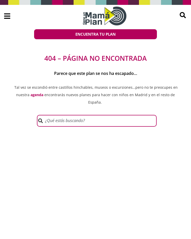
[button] (7, 16)
